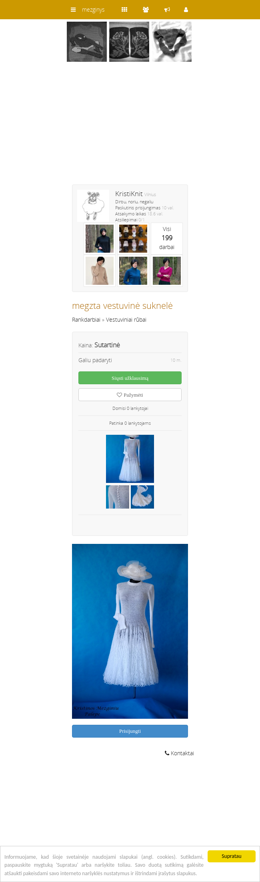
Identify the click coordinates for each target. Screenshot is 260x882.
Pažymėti (130, 394)
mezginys (93, 9)
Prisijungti (130, 731)
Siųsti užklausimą (130, 378)
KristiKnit (129, 193)
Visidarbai (166, 238)
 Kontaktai (179, 753)
